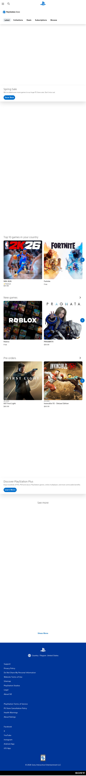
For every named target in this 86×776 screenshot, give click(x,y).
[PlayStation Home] (43, 3)
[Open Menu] (3, 4)
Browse (54, 20)
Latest (7, 20)
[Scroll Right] (82, 260)
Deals (29, 20)
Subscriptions (41, 20)
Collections (18, 20)
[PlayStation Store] (12, 12)
